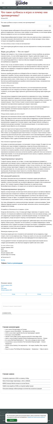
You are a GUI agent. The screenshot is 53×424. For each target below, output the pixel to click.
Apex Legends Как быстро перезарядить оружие (26, 333)
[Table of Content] (50, 26)
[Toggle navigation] (3, 3)
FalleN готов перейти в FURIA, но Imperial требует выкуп (18, 386)
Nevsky (3, 260)
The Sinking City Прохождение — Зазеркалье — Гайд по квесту (31, 349)
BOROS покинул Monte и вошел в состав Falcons (16, 383)
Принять (12, 420)
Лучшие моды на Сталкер (8, 254)
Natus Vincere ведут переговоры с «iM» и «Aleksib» (16, 381)
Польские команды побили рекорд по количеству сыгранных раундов (22, 388)
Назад (13, 294)
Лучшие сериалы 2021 (7, 252)
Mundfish (17, 334)
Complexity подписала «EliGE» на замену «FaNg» (16, 378)
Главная (4, 7)
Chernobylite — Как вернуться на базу (25, 331)
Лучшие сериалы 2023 (7, 247)
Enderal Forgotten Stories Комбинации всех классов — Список (30, 338)
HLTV (2, 249)
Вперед (39, 294)
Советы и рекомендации (12, 7)
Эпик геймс (4, 251)
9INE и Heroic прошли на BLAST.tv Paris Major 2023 (28, 336)
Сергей (7, 336)
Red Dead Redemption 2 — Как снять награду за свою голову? (28, 340)
